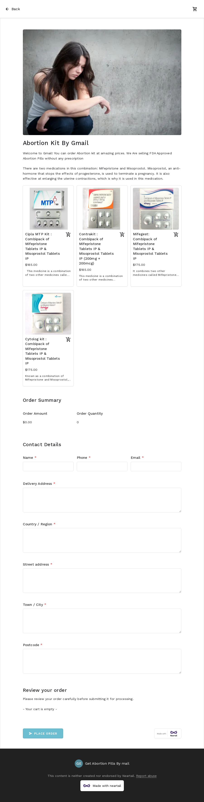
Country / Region (39, 524)
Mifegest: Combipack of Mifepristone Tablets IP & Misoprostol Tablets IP (150, 246)
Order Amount (35, 414)
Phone (84, 458)
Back (12, 9)
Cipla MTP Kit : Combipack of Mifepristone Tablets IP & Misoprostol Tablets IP (42, 246)
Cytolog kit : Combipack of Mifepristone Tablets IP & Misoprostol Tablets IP (42, 351)
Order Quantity (90, 414)
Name (29, 458)
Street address (37, 564)
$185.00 (31, 265)
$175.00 (139, 265)
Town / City (34, 605)
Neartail (128, 776)
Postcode (33, 645)
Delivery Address (39, 484)
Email (137, 458)
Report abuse (146, 776)
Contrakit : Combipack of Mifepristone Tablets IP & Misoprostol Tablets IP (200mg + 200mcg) (96, 248)
